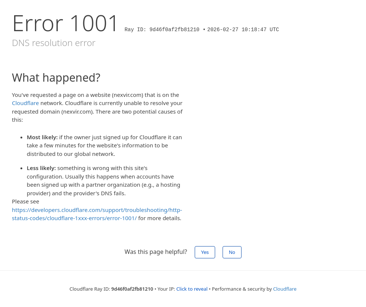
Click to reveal (191, 288)
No (232, 252)
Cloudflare (25, 103)
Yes (205, 252)
